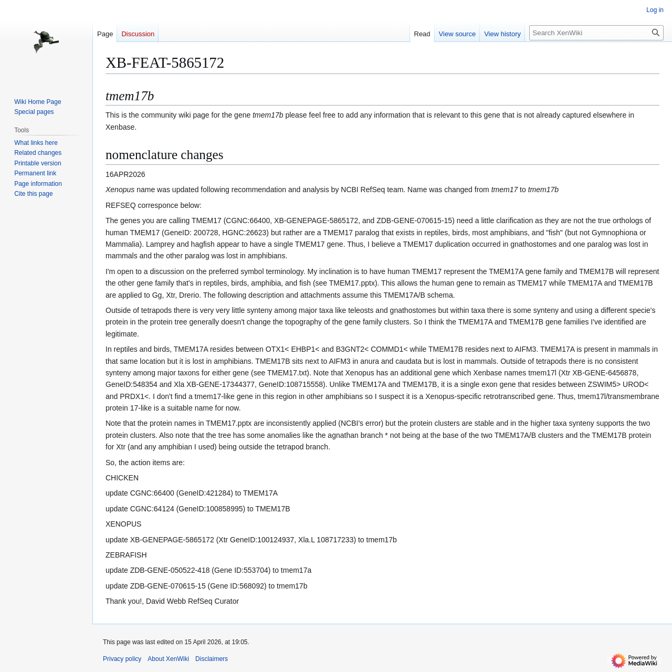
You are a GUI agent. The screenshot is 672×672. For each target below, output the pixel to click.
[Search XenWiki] (596, 32)
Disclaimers (211, 659)
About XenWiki (168, 659)
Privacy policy (122, 659)
